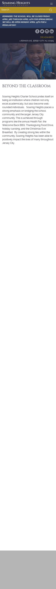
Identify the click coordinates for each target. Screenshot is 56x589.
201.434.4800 (47, 37)
